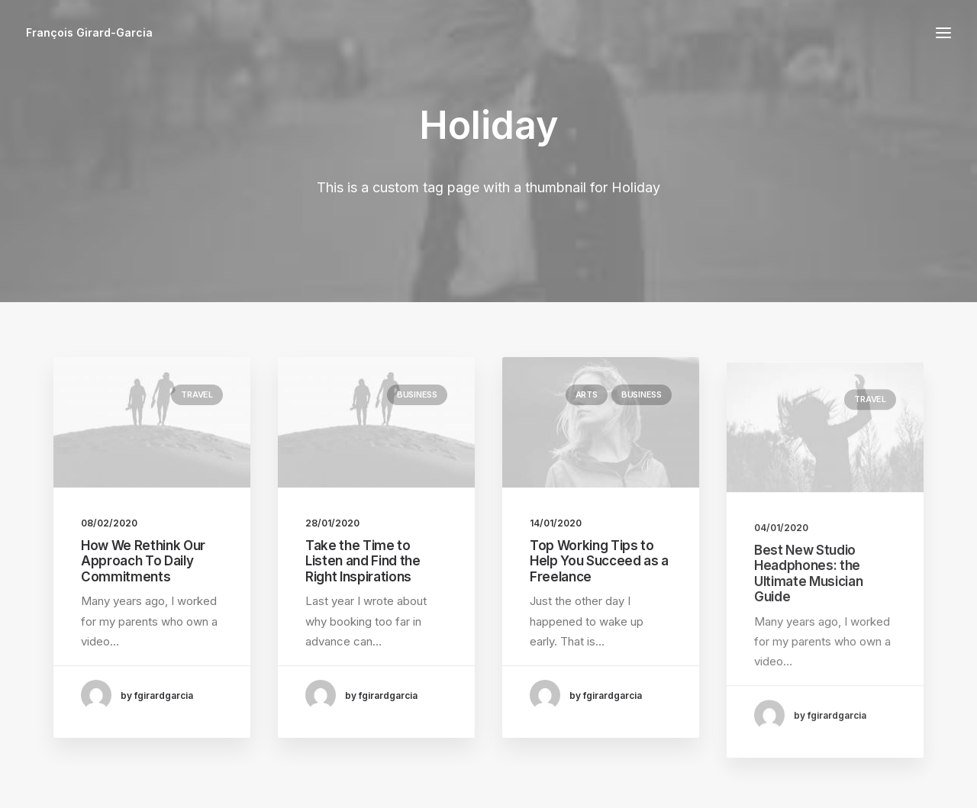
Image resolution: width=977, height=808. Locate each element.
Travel (197, 394)
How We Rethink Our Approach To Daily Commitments (143, 561)
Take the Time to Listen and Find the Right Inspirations (363, 562)
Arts (587, 409)
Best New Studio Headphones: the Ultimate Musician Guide (808, 628)
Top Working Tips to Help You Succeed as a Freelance (599, 576)
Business (417, 395)
